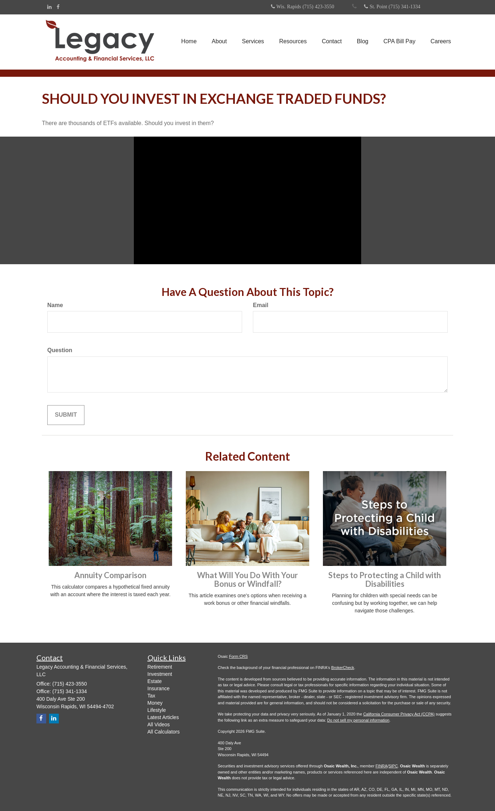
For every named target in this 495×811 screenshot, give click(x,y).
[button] (219, 42)
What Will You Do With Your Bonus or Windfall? (247, 579)
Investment (160, 674)
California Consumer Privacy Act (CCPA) (399, 714)
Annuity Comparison (110, 575)
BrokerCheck (342, 667)
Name (55, 305)
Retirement (160, 667)
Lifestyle (157, 710)
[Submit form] (65, 415)
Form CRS (238, 656)
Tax (151, 696)
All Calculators (164, 732)
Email (260, 305)
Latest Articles (163, 717)
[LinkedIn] (49, 6)
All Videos (159, 724)
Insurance (159, 688)
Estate (155, 681)
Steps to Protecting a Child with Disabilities (384, 579)
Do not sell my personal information (358, 720)
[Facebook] (58, 6)
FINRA (381, 766)
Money (155, 703)
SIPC (393, 766)
